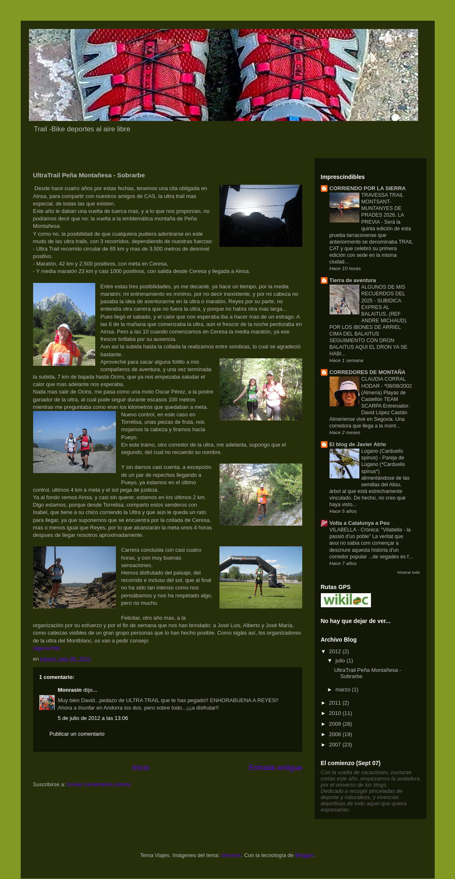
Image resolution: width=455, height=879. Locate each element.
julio (341, 660)
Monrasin (70, 690)
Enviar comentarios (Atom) (99, 784)
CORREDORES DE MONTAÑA (368, 372)
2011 (336, 703)
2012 (336, 651)
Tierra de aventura (353, 280)
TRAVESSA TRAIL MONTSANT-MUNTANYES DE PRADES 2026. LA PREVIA (382, 208)
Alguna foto (46, 648)
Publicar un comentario (77, 734)
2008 (336, 734)
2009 (336, 724)
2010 (336, 713)
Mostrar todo (408, 572)
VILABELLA (344, 530)
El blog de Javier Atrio (358, 444)
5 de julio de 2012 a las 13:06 (93, 718)
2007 (336, 744)
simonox (231, 855)
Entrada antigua (275, 767)
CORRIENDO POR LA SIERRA (368, 188)
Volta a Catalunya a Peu (360, 523)
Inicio (140, 767)
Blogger (304, 855)
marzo (343, 689)
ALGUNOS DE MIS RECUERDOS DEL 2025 (383, 293)
